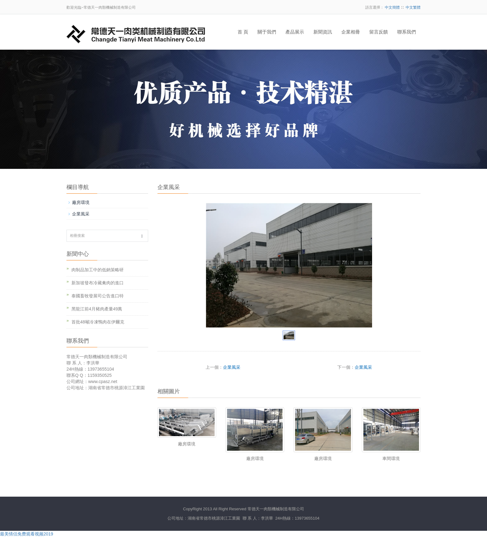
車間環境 (391, 458)
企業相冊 (350, 31)
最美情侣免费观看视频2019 (26, 533)
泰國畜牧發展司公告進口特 (97, 295)
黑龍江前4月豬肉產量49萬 (96, 308)
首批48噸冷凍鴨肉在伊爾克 (97, 321)
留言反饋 (378, 31)
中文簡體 (392, 7)
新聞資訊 (322, 31)
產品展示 (294, 31)
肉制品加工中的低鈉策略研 (97, 269)
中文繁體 (413, 7)
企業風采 (231, 367)
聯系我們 (406, 31)
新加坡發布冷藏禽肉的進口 (97, 282)
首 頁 (243, 31)
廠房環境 (186, 443)
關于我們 (266, 31)
